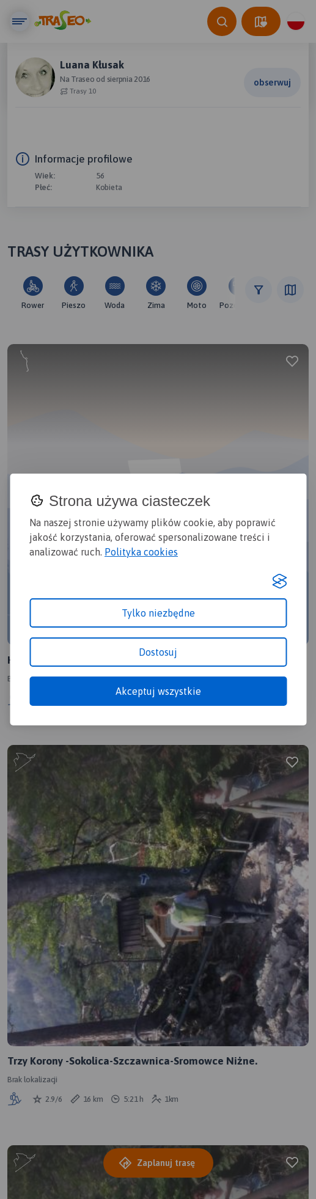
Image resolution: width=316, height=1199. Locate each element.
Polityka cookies (141, 551)
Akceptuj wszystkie (158, 691)
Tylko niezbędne (158, 612)
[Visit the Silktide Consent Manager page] (279, 581)
